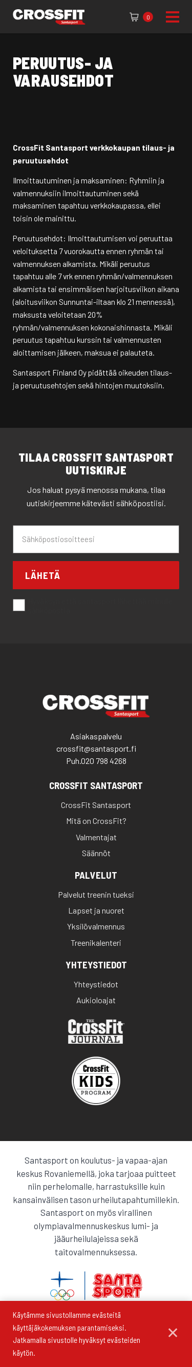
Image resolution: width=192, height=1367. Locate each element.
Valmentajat (96, 837)
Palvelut (96, 875)
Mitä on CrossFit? (96, 820)
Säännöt (96, 853)
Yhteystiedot (96, 965)
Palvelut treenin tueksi (96, 894)
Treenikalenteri (96, 942)
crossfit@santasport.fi (96, 748)
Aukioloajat (96, 1000)
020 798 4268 (103, 760)
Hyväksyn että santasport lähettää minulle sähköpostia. (93, 606)
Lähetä (42, 575)
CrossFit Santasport (96, 785)
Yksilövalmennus (96, 926)
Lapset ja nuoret (96, 910)
